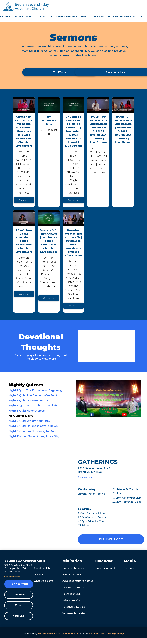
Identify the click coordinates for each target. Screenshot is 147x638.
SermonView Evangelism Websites (58, 633)
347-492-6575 (12, 571)
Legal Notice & (106, 633)
